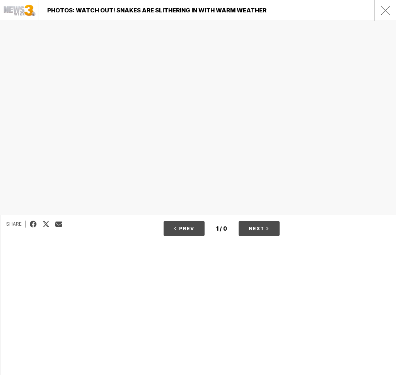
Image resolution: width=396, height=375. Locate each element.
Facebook (36, 224)
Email (61, 224)
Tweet (49, 224)
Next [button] (259, 228)
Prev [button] (184, 228)
